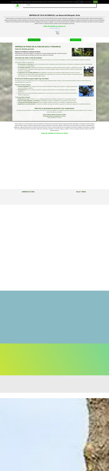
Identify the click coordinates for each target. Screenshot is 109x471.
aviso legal (79, 1)
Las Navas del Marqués (54, 28)
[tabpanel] (54, 82)
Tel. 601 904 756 (70, 40)
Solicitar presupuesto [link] (28, 40)
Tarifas (28, 5)
